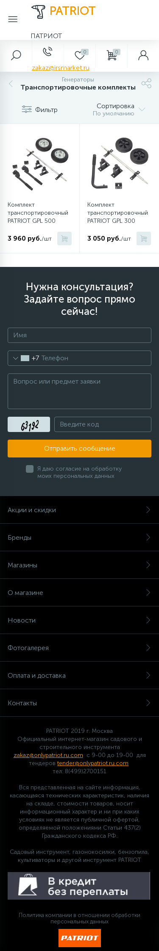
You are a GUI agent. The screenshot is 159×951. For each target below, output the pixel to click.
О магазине (79, 593)
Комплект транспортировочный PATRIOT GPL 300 (117, 212)
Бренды (79, 537)
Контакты (79, 703)
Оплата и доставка (79, 675)
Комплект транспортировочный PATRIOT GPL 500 (38, 212)
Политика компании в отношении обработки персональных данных (79, 918)
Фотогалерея (79, 648)
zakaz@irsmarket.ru (60, 68)
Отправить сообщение (79, 448)
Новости (79, 620)
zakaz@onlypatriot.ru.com (48, 755)
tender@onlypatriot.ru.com (92, 763)
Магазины (79, 565)
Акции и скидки (79, 510)
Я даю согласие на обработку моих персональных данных (79, 472)
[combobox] (23, 358)
